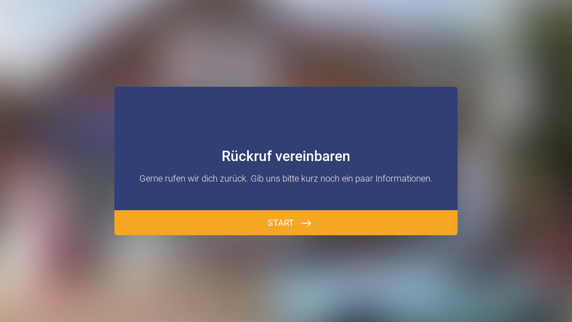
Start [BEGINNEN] (281, 222)
